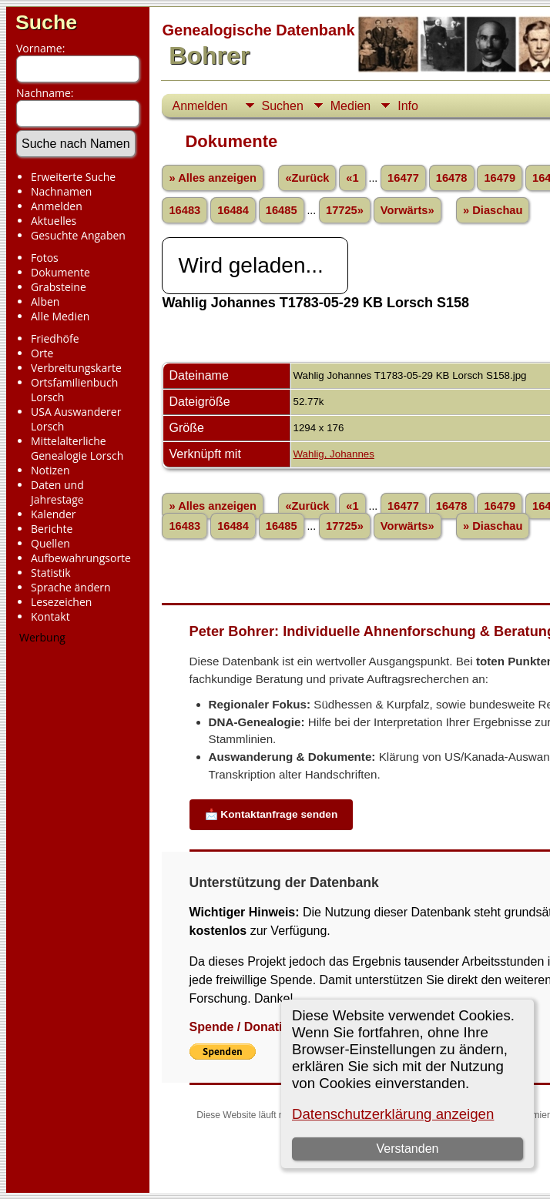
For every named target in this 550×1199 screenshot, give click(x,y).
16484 (233, 210)
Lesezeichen (61, 601)
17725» (345, 210)
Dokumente (60, 272)
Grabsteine (58, 287)
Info (407, 105)
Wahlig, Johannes (333, 454)
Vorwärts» (407, 210)
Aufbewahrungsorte (81, 558)
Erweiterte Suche (73, 176)
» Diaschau (492, 210)
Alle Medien (60, 316)
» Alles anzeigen (213, 178)
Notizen (50, 470)
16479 (499, 178)
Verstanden (407, 1148)
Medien (350, 105)
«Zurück (307, 178)
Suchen (283, 105)
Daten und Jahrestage (57, 492)
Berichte (51, 528)
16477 (403, 178)
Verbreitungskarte (76, 367)
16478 (452, 178)
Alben (45, 301)
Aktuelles (53, 220)
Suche (46, 22)
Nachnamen (61, 191)
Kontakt (50, 616)
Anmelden (56, 206)
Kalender (53, 514)
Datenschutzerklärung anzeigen (393, 1114)
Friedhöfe (55, 338)
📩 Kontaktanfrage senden (271, 814)
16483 (184, 210)
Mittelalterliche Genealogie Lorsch (77, 448)
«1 (352, 178)
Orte (42, 353)
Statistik (51, 572)
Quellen (50, 543)
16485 (281, 210)
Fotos (45, 257)
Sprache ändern (71, 587)
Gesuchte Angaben (78, 235)
